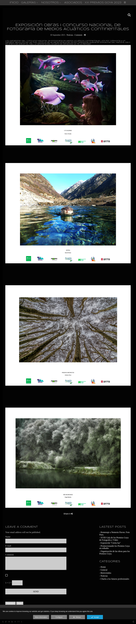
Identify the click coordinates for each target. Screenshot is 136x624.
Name (7, 537)
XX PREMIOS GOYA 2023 (103, 2)
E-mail (8, 546)
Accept (95, 617)
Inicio (14, 2)
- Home (102, 567)
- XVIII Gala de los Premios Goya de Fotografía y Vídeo (114, 538)
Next (20, 603)
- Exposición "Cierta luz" (110, 543)
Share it (68, 514)
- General (103, 570)
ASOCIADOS (73, 2)
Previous (10, 603)
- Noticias (103, 576)
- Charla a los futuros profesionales (114, 579)
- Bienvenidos (105, 573)
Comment (9, 555)
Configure (59, 617)
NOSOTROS (50, 2)
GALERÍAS (28, 2)
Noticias (70, 35)
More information (41, 617)
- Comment (78, 35)
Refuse (77, 617)
